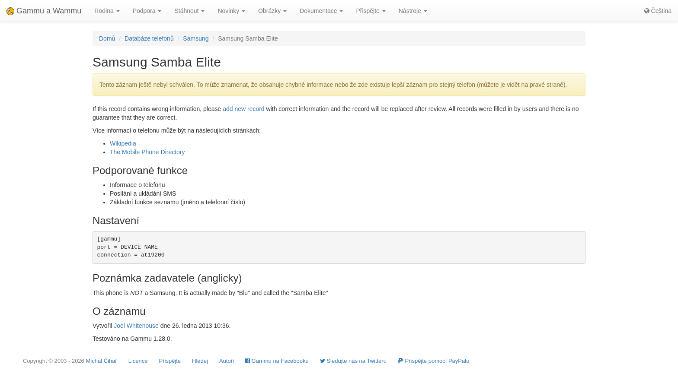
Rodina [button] (106, 10)
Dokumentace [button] (321, 10)
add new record (244, 108)
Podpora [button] (147, 10)
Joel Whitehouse (136, 325)
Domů (107, 38)
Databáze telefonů (149, 38)
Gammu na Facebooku (277, 361)
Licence (138, 361)
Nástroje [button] (413, 10)
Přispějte (170, 361)
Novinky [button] (231, 10)
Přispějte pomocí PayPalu (433, 361)
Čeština (658, 10)
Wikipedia (123, 143)
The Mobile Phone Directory (147, 152)
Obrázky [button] (272, 10)
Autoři (226, 361)
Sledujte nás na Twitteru (353, 361)
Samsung (195, 38)
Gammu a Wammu (43, 10)
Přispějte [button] (370, 10)
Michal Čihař (101, 361)
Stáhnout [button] (189, 10)
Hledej (200, 361)
